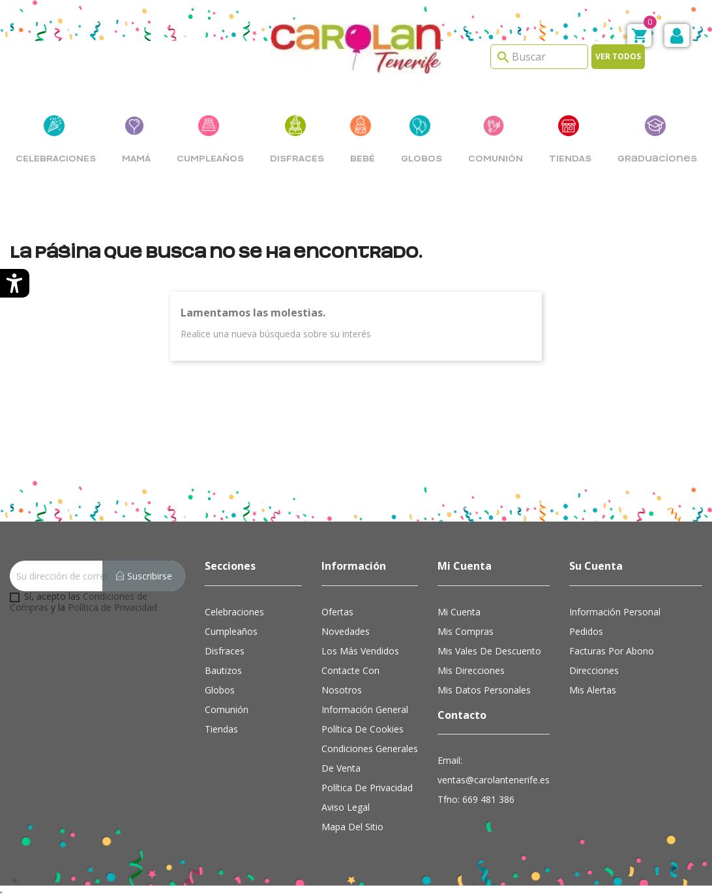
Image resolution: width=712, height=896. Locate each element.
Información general (364, 709)
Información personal (614, 612)
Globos (220, 690)
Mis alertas (592, 690)
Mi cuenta (459, 612)
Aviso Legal (345, 807)
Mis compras (466, 631)
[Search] (539, 56)
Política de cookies (362, 729)
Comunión (226, 709)
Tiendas (221, 729)
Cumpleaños (231, 631)
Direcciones (594, 670)
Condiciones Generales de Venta (369, 758)
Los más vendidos (360, 651)
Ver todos (618, 56)
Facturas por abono (611, 651)
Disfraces (225, 651)
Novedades (345, 631)
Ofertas (337, 612)
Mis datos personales (484, 690)
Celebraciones (234, 612)
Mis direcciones (471, 670)
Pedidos (586, 631)
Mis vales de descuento (489, 651)
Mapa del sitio (352, 826)
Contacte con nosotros (350, 680)
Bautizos (223, 670)
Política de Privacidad (112, 607)
